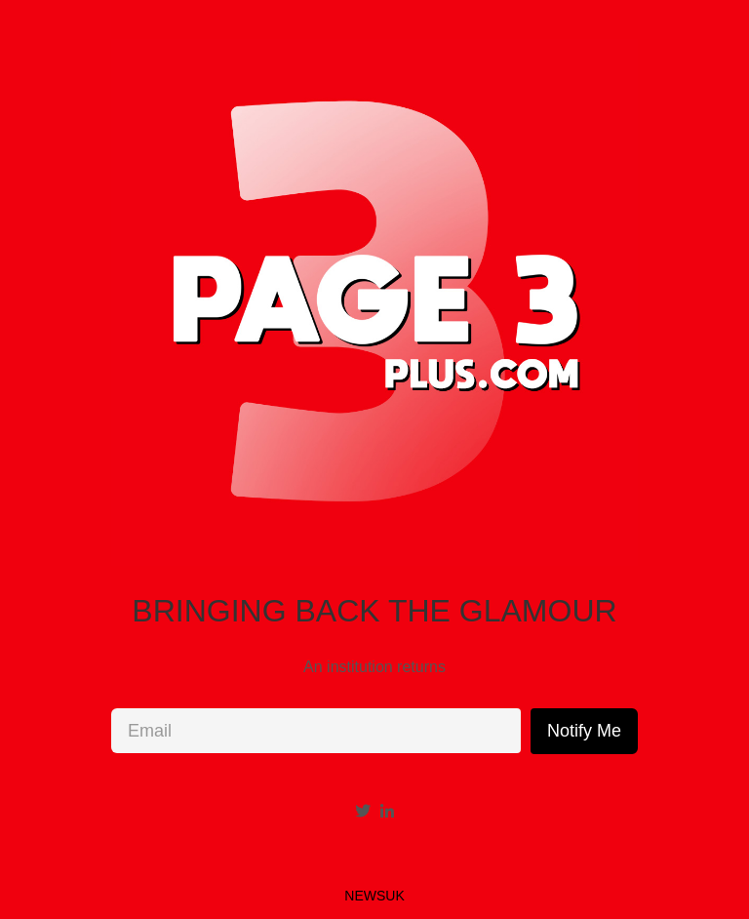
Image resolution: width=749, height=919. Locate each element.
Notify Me (584, 730)
